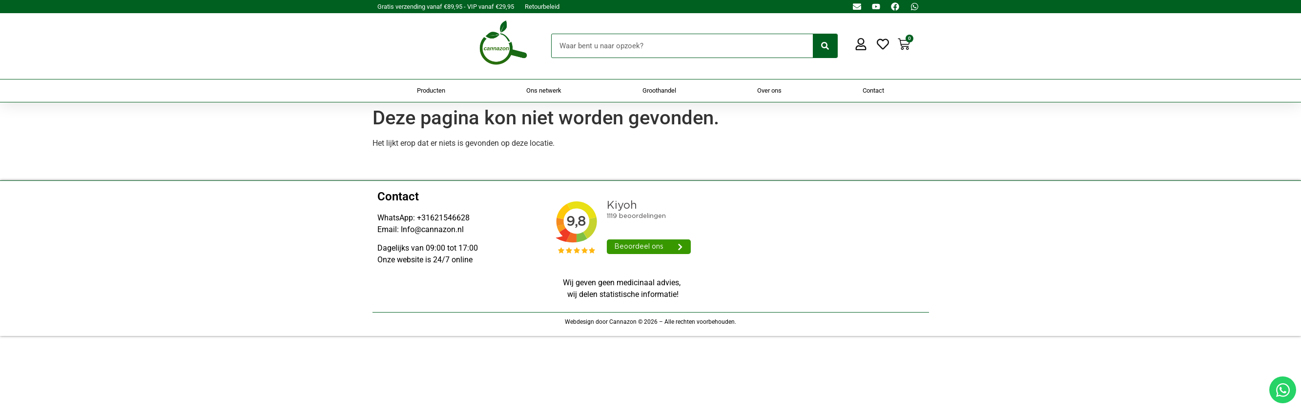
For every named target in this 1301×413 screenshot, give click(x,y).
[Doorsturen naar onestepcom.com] (650, 206)
